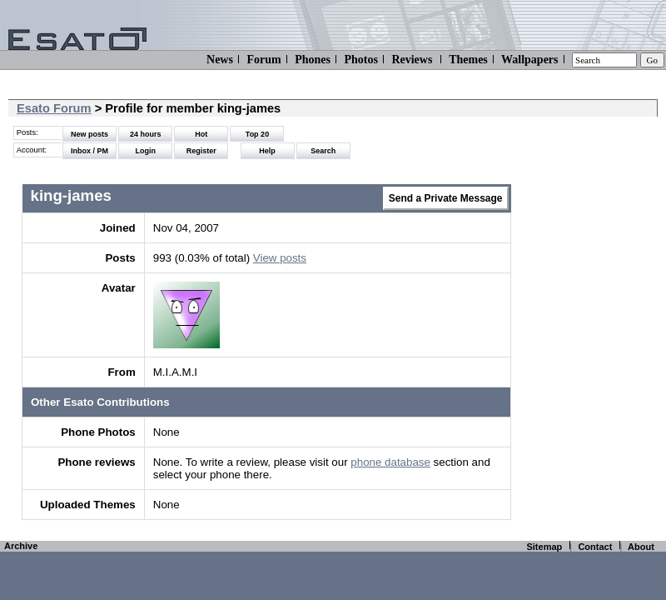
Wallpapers (529, 59)
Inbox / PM (89, 151)
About (641, 547)
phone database (390, 462)
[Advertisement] (586, 317)
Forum (263, 59)
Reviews (411, 59)
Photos (360, 59)
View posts (279, 258)
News (219, 59)
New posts (89, 134)
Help (267, 151)
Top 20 (257, 134)
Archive (20, 546)
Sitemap (544, 547)
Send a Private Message (446, 198)
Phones (313, 59)
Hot (201, 134)
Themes (468, 59)
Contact (595, 547)
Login (145, 151)
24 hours (146, 134)
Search (323, 151)
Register (201, 151)
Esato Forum (54, 108)
